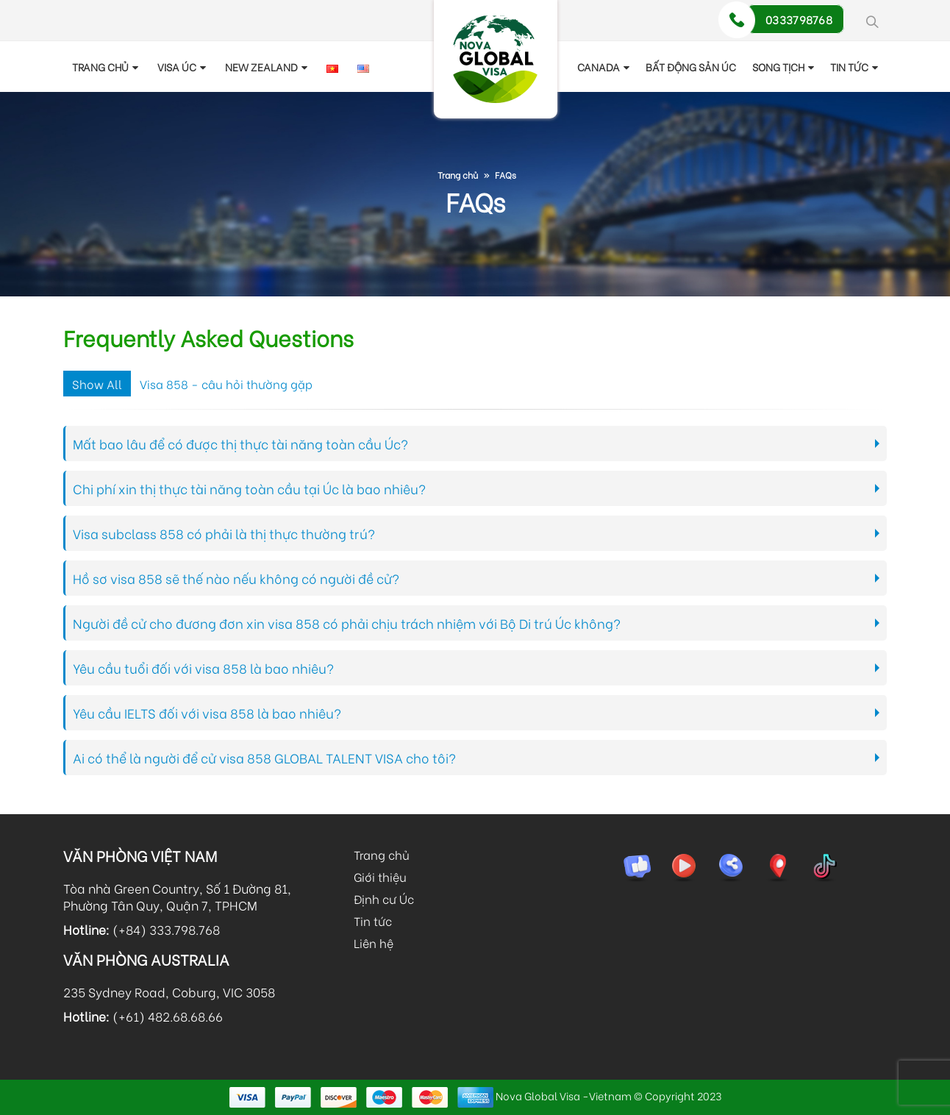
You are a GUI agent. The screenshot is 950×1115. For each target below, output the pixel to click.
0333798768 (798, 19)
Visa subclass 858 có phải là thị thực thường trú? (224, 533)
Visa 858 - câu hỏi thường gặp (226, 383)
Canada (598, 66)
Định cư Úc (384, 898)
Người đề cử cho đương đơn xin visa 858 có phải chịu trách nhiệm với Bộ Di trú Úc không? (347, 623)
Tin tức (373, 920)
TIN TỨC (849, 66)
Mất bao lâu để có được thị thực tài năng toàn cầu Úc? (240, 443)
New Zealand (261, 66)
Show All (97, 383)
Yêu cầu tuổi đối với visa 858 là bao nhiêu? (203, 667)
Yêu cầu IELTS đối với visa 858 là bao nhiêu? (207, 712)
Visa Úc (176, 66)
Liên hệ (373, 942)
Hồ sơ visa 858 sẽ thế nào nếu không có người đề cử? (236, 578)
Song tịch (778, 66)
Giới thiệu (380, 876)
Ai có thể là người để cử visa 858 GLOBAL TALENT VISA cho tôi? (264, 757)
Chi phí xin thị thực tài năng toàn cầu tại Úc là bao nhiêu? (249, 488)
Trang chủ (100, 66)
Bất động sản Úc (691, 66)
